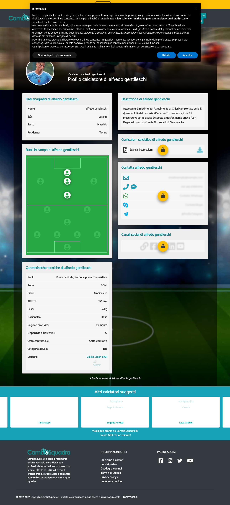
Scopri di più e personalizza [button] (54, 55)
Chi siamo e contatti (112, 460)
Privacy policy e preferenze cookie (111, 479)
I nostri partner (109, 464)
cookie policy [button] (58, 22)
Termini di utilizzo (111, 473)
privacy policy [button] (135, 15)
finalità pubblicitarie (71, 32)
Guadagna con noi (111, 468)
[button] (162, 150)
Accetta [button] (187, 55)
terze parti (87, 25)
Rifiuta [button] (166, 55)
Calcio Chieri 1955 (97, 361)
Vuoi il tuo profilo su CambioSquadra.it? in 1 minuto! (115, 433)
